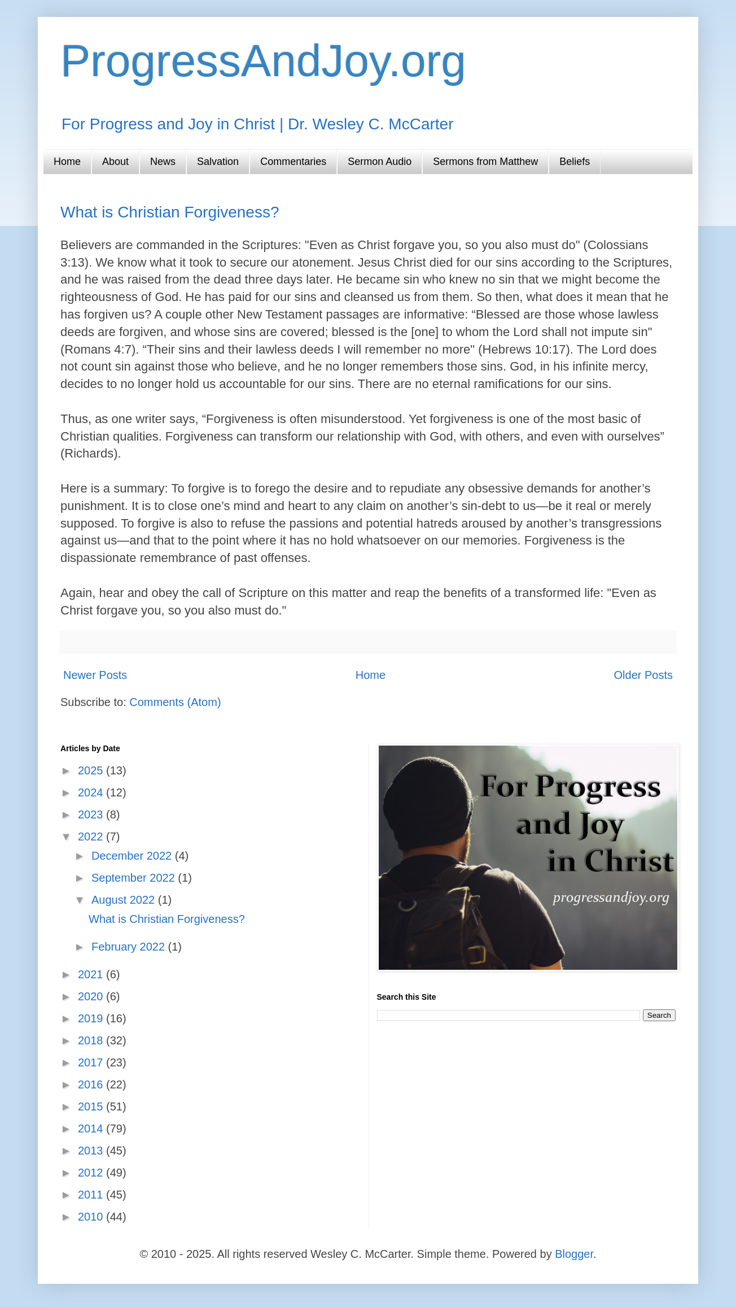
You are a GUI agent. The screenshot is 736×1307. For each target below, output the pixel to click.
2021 (92, 974)
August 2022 (124, 900)
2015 (92, 1106)
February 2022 (129, 946)
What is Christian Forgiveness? (169, 212)
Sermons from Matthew (485, 161)
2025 (92, 770)
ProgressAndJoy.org (263, 61)
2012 (92, 1172)
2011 (92, 1194)
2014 (92, 1128)
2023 (92, 814)
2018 (92, 1040)
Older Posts (643, 675)
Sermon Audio (379, 161)
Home (67, 161)
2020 (92, 996)
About (115, 161)
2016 (92, 1084)
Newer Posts (95, 675)
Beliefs (574, 161)
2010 (92, 1216)
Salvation (218, 161)
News (163, 161)
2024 (92, 792)
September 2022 (134, 878)
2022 (92, 836)
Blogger (574, 1254)
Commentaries (293, 161)
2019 (92, 1018)
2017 (92, 1062)
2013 (92, 1150)
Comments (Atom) (175, 702)
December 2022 (133, 855)
